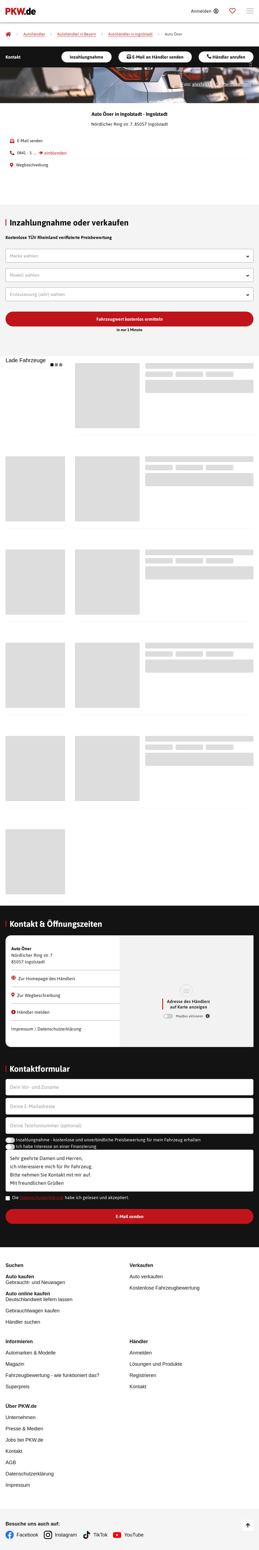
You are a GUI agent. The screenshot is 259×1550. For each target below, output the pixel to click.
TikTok (100, 1535)
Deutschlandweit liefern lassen (68, 1296)
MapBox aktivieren (190, 1016)
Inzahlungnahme (86, 56)
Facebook (27, 1535)
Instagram (66, 1535)
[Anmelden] (204, 11)
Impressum (18, 1485)
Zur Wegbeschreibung (35, 995)
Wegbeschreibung (32, 165)
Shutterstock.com (233, 84)
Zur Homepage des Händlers (43, 978)
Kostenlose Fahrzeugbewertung (164, 1288)
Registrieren (143, 1375)
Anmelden (141, 1353)
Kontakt (13, 56)
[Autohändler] (34, 34)
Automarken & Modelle (31, 1353)
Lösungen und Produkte (156, 1364)
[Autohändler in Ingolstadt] (130, 34)
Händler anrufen (226, 56)
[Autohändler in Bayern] (76, 34)
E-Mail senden (29, 140)
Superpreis (17, 1386)
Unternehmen (21, 1417)
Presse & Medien (24, 1428)
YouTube (134, 1535)
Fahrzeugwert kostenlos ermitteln (129, 319)
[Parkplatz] (232, 11)
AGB (11, 1462)
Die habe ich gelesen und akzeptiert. (70, 1197)
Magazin (15, 1364)
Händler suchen (23, 1322)
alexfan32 (202, 84)
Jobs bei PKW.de (24, 1440)
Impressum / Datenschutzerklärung (46, 1028)
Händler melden (30, 1012)
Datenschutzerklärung (42, 1197)
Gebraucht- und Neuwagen (68, 1279)
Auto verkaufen (146, 1276)
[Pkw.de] (8, 34)
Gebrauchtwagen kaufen (33, 1310)
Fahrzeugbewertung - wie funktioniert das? (52, 1375)
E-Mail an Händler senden (155, 56)
